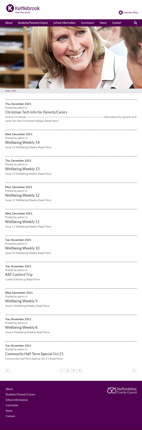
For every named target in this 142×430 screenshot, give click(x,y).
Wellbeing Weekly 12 (22, 195)
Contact (116, 23)
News (103, 23)
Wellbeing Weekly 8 (21, 327)
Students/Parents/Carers (33, 23)
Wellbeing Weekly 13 (22, 169)
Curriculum (87, 23)
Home (7, 91)
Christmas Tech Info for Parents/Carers (36, 112)
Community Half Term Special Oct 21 (34, 354)
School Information (64, 23)
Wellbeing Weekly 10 (22, 248)
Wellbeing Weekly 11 (22, 221)
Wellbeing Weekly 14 (22, 142)
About (8, 23)
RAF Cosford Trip (18, 274)
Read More (51, 121)
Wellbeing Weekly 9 (21, 301)
